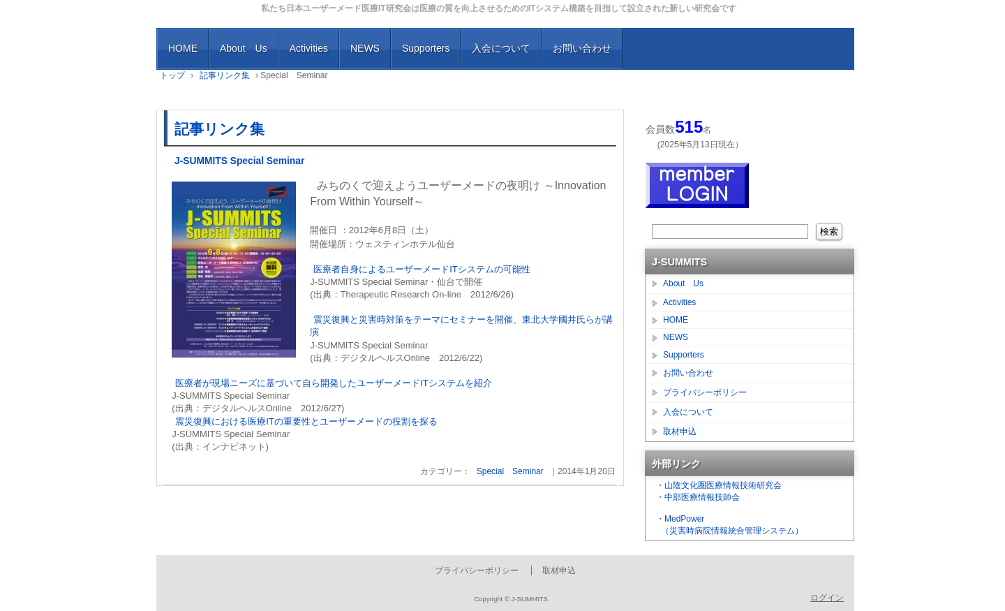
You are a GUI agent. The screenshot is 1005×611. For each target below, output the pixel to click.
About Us (243, 48)
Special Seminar (510, 471)
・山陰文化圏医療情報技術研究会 (719, 485)
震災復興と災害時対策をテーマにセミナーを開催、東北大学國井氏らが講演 (461, 325)
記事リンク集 (219, 129)
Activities (309, 48)
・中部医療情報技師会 (698, 497)
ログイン (827, 598)
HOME (183, 48)
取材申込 (680, 431)
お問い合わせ (582, 48)
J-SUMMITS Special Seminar (239, 161)
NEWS (365, 48)
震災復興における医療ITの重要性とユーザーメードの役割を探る (306, 421)
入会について (501, 48)
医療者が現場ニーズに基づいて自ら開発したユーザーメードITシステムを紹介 (333, 383)
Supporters (425, 48)
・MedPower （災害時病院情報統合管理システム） (728, 525)
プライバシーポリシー (705, 392)
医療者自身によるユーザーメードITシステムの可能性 (421, 269)
